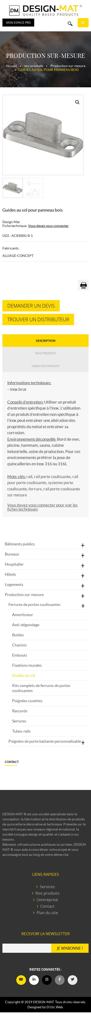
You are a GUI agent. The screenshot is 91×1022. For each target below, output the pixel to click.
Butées (18, 635)
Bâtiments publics (20, 544)
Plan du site (47, 912)
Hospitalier (14, 564)
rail (29, 476)
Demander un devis (31, 305)
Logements (14, 584)
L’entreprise (47, 899)
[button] (77, 102)
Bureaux (12, 554)
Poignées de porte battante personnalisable (44, 741)
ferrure (35, 489)
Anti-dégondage (25, 625)
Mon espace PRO (18, 23)
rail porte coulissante (52, 476)
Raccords (19, 711)
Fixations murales (27, 665)
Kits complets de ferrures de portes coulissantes (41, 688)
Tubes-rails (21, 731)
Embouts (19, 655)
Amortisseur (22, 614)
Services (47, 886)
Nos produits (47, 893)
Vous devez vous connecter (48, 226)
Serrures (19, 721)
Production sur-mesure (24, 594)
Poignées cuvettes (27, 701)
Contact (12, 761)
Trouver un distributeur (38, 319)
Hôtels (10, 574)
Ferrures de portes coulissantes (34, 604)
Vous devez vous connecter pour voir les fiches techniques (42, 507)
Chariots (19, 645)
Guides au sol (23, 675)
